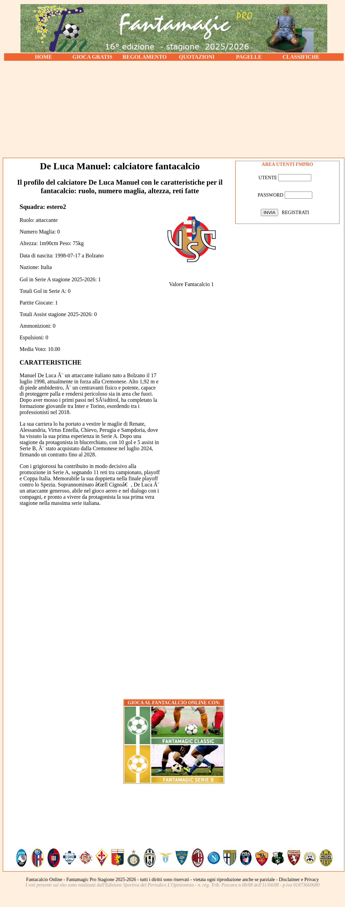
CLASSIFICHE (301, 57)
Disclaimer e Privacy (299, 879)
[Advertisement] (173, 109)
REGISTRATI (295, 212)
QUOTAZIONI (197, 57)
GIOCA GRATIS (92, 57)
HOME (43, 57)
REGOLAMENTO (144, 57)
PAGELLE (248, 57)
